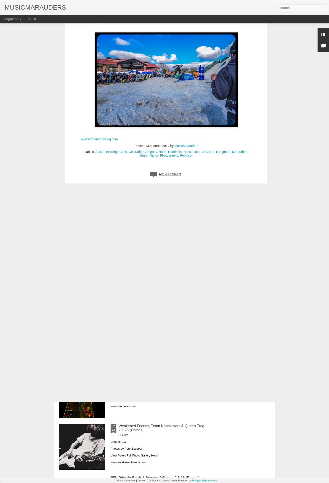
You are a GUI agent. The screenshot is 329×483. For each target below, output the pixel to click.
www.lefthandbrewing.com (99, 39)
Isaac (196, 51)
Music (143, 55)
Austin (100, 51)
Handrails (175, 51)
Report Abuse (210, 480)
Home (31, 19)
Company (150, 51)
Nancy (153, 55)
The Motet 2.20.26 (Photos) (141, 374)
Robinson (186, 55)
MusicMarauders (186, 46)
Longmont (223, 51)
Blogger (196, 480)
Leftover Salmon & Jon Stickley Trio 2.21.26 (154, 322)
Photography (169, 55)
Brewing (112, 51)
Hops (187, 51)
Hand (162, 51)
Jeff (204, 51)
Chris (123, 51)
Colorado (135, 51)
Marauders (239, 51)
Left (211, 51)
